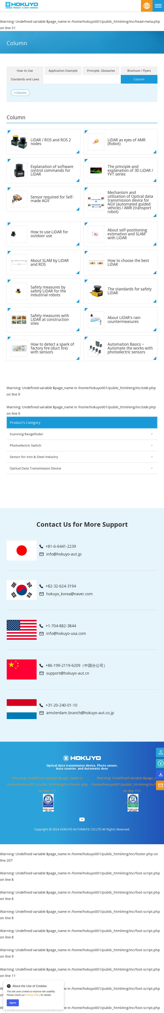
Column (21, 93)
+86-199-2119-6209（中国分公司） (73, 666)
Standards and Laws (25, 79)
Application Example (63, 71)
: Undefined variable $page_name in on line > (47, 793)
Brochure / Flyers (139, 71)
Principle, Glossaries (101, 71)
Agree (12, 1002)
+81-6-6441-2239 (57, 546)
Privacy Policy (32, 995)
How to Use (25, 71)
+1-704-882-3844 (57, 626)
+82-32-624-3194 (57, 586)
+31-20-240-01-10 (58, 705)
